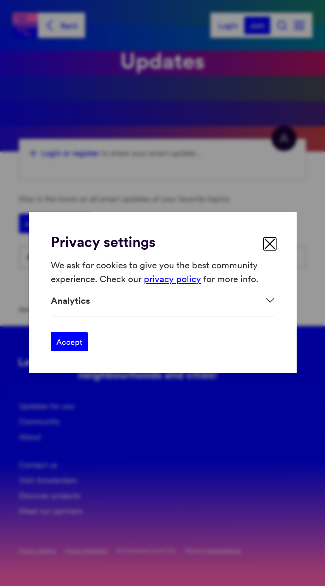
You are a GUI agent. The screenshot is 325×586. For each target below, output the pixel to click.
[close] (270, 244)
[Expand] (163, 300)
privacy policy (172, 278)
